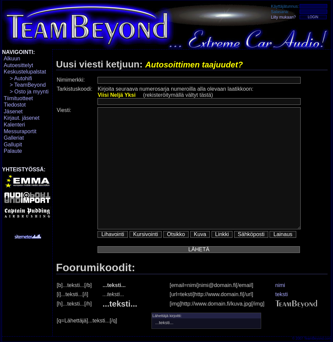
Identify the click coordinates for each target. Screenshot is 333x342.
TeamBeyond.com (317, 338)
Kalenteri (14, 124)
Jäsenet (13, 111)
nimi (280, 285)
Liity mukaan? (283, 17)
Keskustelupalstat (25, 72)
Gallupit (13, 144)
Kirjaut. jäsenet (21, 118)
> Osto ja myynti (26, 91)
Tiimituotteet (18, 98)
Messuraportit (20, 131)
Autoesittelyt (18, 65)
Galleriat (14, 138)
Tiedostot (15, 105)
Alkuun (12, 58)
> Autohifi (18, 78)
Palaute (13, 151)
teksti (281, 294)
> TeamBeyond (25, 85)
